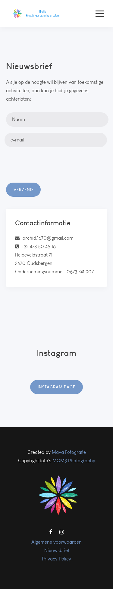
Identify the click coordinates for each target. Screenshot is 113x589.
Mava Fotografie (69, 452)
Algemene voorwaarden (56, 542)
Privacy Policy (56, 559)
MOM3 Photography (73, 460)
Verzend (23, 189)
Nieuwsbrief (56, 550)
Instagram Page (56, 386)
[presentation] (52, 171)
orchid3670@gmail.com (48, 238)
